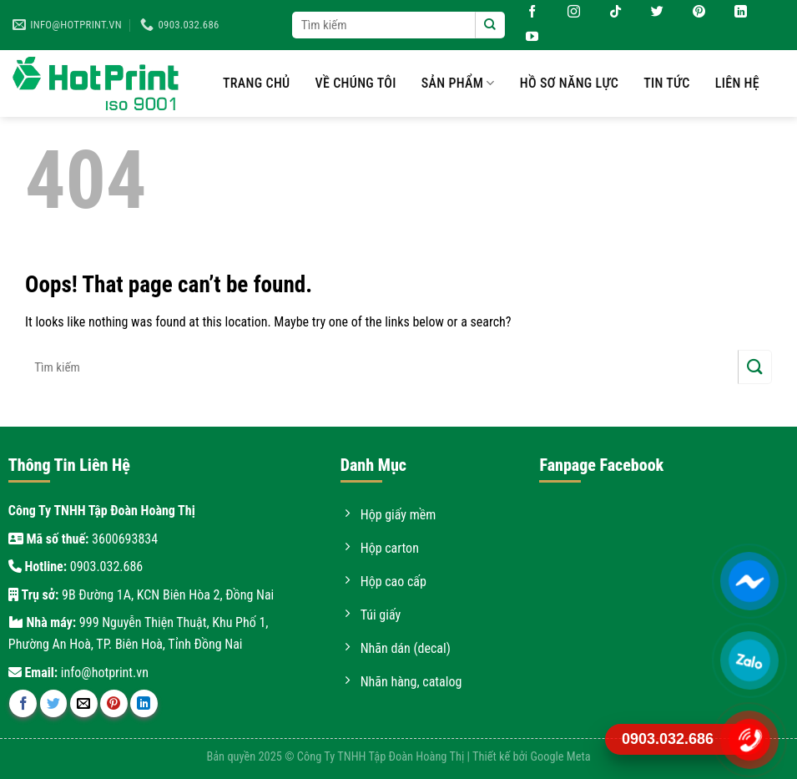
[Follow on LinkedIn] (734, 12)
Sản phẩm (458, 83)
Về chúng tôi (355, 83)
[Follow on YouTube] (526, 37)
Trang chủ (256, 83)
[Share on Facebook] (23, 703)
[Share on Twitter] (54, 703)
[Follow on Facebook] (526, 12)
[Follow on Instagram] (567, 12)
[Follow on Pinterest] (693, 12)
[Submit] (490, 25)
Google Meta (560, 757)
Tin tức (666, 83)
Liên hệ (737, 83)
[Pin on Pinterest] (114, 703)
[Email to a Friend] (84, 703)
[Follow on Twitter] (651, 12)
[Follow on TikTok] (609, 12)
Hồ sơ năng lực (569, 83)
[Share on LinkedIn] (144, 703)
